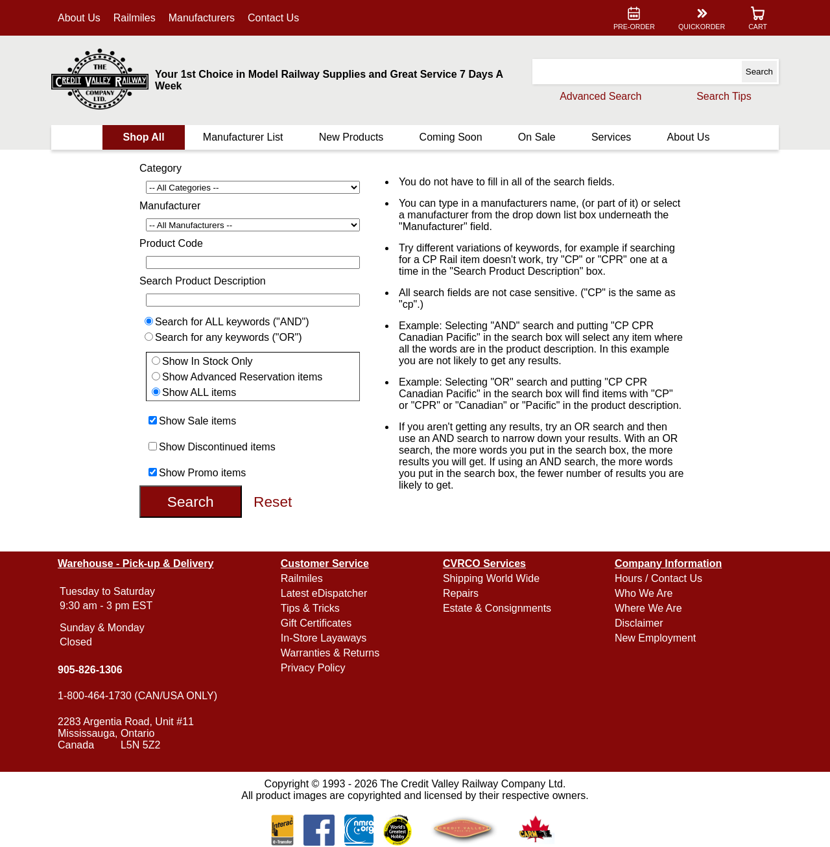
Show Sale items (197, 420)
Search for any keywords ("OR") (228, 337)
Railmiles (134, 17)
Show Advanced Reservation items (242, 376)
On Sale (537, 137)
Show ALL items (199, 392)
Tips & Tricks (310, 608)
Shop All (143, 137)
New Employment (655, 638)
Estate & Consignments (497, 608)
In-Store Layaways (324, 638)
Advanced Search (600, 96)
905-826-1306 (90, 669)
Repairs (461, 593)
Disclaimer (639, 623)
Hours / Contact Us (658, 578)
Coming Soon (451, 137)
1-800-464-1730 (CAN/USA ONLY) (137, 695)
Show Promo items (202, 472)
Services (611, 137)
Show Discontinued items (217, 446)
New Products (351, 137)
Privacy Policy (313, 667)
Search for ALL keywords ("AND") (232, 321)
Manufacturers (202, 17)
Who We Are (644, 593)
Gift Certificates (316, 623)
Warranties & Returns (330, 652)
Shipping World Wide (491, 578)
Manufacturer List (243, 137)
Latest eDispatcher (324, 593)
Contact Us (273, 17)
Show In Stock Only (207, 361)
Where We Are (648, 608)
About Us (79, 17)
